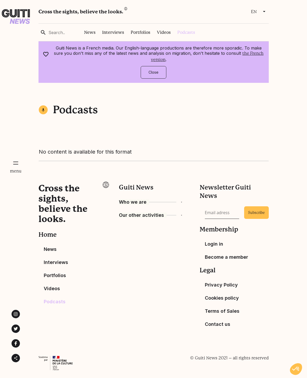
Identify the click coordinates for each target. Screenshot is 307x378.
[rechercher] (43, 32)
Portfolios (140, 32)
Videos (164, 32)
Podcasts (186, 32)
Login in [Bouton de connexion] (214, 244)
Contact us (217, 324)
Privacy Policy (221, 285)
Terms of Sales (222, 311)
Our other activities (141, 215)
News (90, 32)
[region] (154, 32)
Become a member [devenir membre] (226, 257)
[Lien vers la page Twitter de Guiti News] (16, 329)
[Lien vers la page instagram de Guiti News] (16, 314)
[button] (296, 369)
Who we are (132, 202)
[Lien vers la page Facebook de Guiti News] (16, 343)
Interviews (113, 32)
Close (153, 72)
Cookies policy (222, 298)
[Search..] (66, 32)
